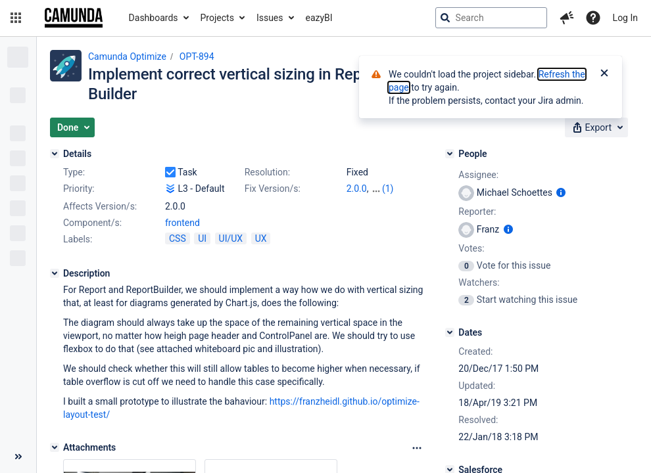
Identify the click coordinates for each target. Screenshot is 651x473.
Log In (625, 17)
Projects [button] (217, 17)
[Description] (54, 273)
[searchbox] (491, 17)
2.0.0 (357, 188)
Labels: (77, 239)
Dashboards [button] (153, 17)
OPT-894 (197, 56)
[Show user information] (561, 192)
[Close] (604, 74)
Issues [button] (269, 17)
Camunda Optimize (127, 56)
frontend (182, 222)
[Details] (54, 153)
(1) (388, 188)
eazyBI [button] (319, 17)
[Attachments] (54, 447)
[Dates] (449, 332)
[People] (449, 153)
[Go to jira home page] (73, 18)
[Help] (593, 17)
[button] (16, 18)
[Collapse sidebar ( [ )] (18, 456)
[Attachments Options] (416, 448)
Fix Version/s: (273, 188)
